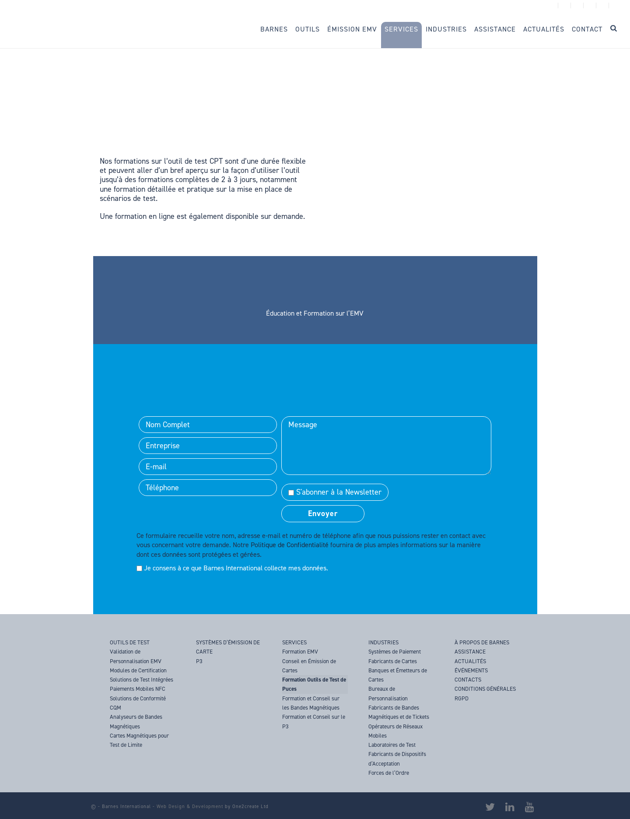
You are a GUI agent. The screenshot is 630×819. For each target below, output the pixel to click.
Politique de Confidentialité (290, 544)
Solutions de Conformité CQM (138, 703)
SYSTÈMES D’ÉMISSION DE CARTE (228, 647)
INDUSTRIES (383, 642)
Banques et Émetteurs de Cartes (397, 675)
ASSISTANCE (470, 651)
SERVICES (294, 642)
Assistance (495, 29)
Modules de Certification (138, 670)
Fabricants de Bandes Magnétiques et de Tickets (398, 712)
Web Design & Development (190, 806)
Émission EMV (352, 29)
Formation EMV (300, 651)
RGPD (462, 698)
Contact (587, 29)
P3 (199, 661)
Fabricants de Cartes (392, 661)
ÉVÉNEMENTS (471, 670)
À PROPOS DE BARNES (482, 642)
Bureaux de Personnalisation (388, 693)
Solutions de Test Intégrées (141, 679)
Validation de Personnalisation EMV (135, 656)
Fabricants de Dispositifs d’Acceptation (397, 758)
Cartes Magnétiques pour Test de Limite (139, 740)
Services (401, 29)
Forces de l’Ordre (388, 773)
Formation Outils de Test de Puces (314, 684)
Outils (307, 29)
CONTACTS (468, 679)
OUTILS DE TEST (130, 642)
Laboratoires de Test (392, 745)
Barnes (274, 29)
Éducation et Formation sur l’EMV (315, 313)
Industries (446, 29)
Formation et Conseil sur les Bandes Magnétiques (311, 703)
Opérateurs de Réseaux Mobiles (395, 731)
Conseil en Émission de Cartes (309, 665)
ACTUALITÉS (470, 661)
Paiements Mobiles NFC (137, 688)
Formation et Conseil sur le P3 (313, 721)
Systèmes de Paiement (394, 651)
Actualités (543, 29)
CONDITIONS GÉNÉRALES (485, 688)
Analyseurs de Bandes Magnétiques (136, 721)
